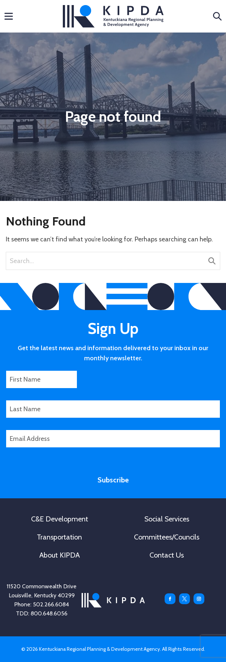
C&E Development (59, 519)
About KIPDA (59, 555)
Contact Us (166, 555)
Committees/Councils (166, 537)
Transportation (59, 537)
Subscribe (113, 480)
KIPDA (113, 16)
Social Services (166, 519)
